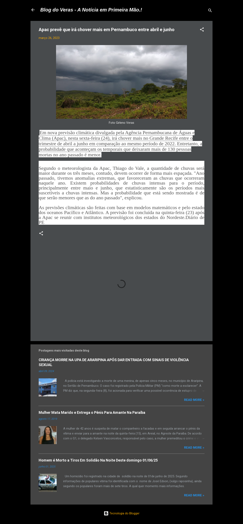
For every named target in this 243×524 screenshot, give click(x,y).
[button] (201, 30)
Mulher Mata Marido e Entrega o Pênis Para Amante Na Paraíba (92, 412)
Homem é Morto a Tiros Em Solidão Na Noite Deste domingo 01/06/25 (98, 460)
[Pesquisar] (210, 11)
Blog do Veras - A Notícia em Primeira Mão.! (91, 9)
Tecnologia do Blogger (122, 513)
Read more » (194, 400)
